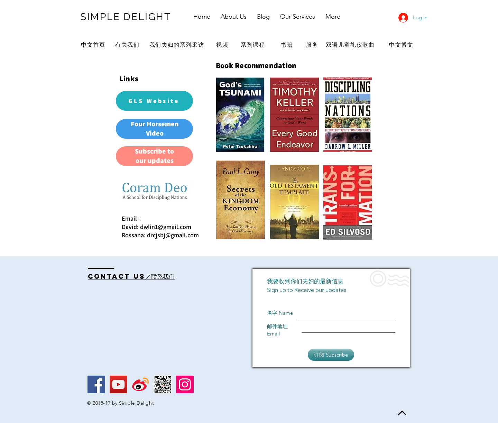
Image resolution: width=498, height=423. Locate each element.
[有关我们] (128, 44)
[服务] (313, 44)
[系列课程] (254, 44)
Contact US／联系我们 (131, 276)
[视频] (223, 44)
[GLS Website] (154, 101)
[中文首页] (94, 44)
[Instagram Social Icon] (185, 384)
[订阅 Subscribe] (331, 355)
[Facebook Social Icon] (96, 384)
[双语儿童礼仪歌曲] (351, 44)
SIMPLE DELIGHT (125, 16)
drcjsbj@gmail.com (173, 235)
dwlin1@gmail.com (165, 227)
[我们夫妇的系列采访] (177, 44)
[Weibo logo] (140, 384)
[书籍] (287, 44)
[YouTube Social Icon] (118, 384)
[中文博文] (402, 44)
